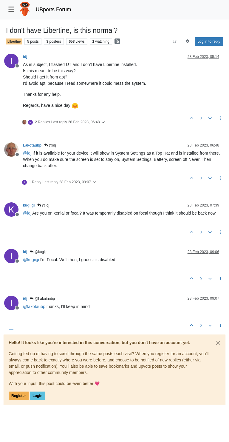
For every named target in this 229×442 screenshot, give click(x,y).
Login (37, 396)
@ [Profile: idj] (27, 153)
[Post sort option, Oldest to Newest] (175, 41)
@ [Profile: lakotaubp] (34, 306)
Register (18, 396)
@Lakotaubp (42, 299)
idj (25, 57)
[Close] (218, 343)
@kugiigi (39, 252)
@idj (50, 145)
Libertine (14, 41)
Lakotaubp (32, 145)
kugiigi (29, 205)
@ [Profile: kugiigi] (31, 259)
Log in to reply (208, 41)
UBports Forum (53, 10)
